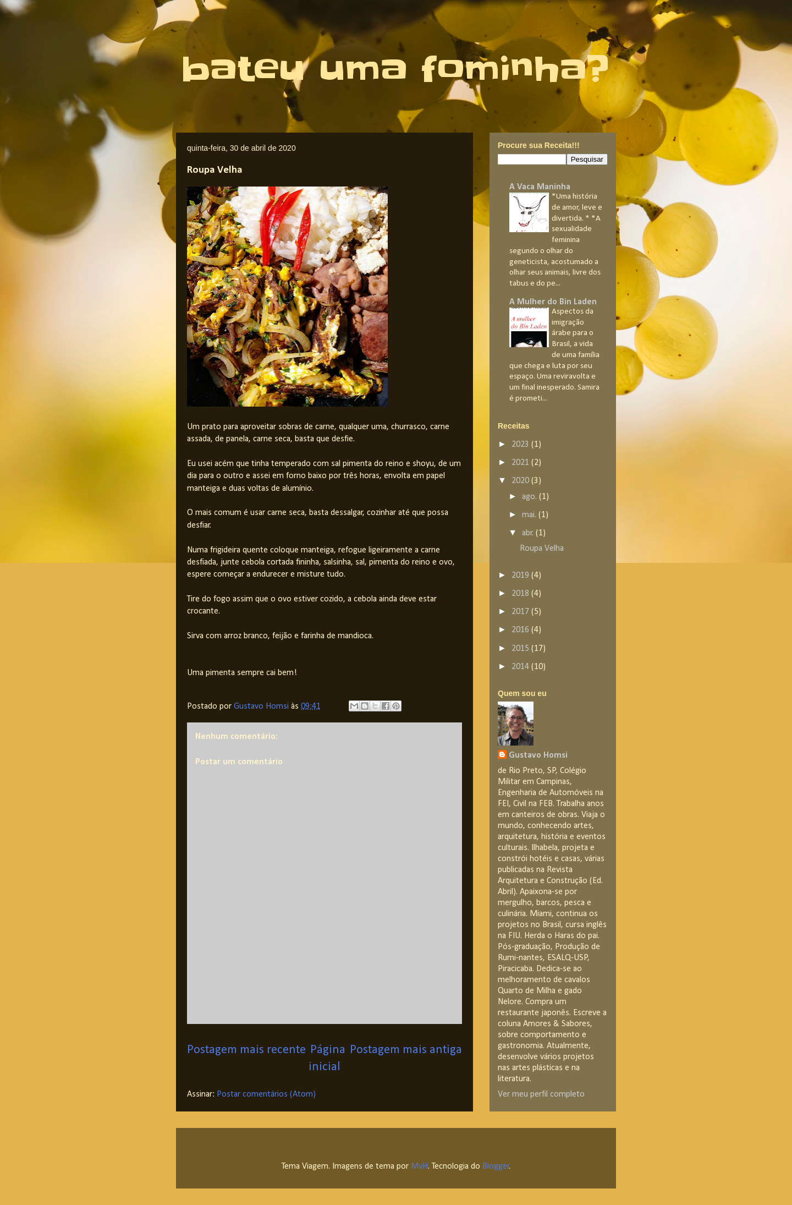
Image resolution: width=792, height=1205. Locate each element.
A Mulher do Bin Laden (553, 302)
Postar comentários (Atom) (266, 1094)
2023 (521, 444)
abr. (529, 533)
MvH (419, 1166)
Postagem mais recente (246, 1050)
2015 (521, 648)
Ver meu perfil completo (541, 1094)
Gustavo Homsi (538, 755)
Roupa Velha (542, 548)
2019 (521, 575)
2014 (521, 666)
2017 (521, 611)
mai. (530, 515)
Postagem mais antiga (406, 1050)
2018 (521, 593)
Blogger (495, 1166)
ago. (530, 496)
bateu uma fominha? (395, 69)
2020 (521, 480)
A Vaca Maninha (539, 187)
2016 (521, 630)
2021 (521, 462)
